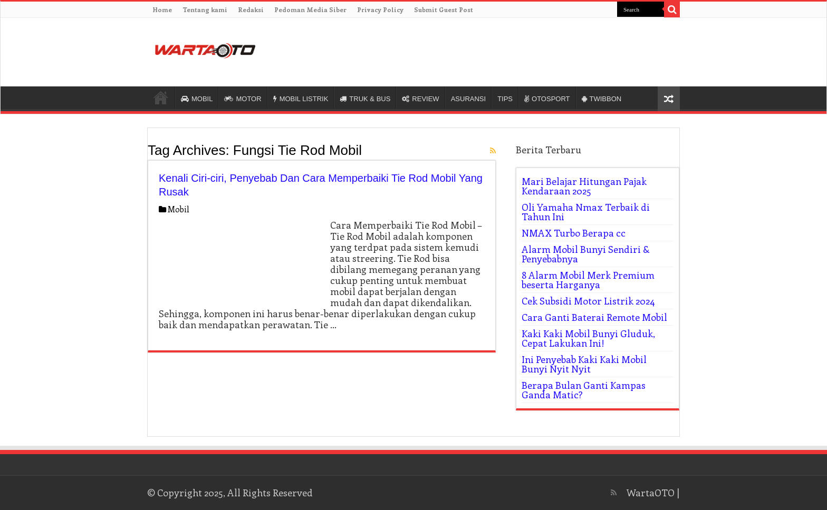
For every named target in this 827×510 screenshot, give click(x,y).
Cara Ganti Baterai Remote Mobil (594, 317)
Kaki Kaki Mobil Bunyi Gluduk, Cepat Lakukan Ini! (588, 338)
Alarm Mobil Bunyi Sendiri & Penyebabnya (586, 254)
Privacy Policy (380, 9)
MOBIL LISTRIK (301, 99)
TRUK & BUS (365, 99)
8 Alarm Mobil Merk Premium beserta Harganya (588, 280)
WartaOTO (651, 492)
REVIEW (420, 99)
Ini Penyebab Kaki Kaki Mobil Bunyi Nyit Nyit (584, 364)
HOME (161, 97)
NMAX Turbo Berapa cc (574, 233)
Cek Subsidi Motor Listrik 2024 (588, 301)
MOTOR (242, 99)
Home (162, 9)
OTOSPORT (547, 99)
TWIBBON (602, 99)
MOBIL (197, 99)
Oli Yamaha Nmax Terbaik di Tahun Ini (586, 212)
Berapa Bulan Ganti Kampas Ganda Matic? (584, 390)
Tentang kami (204, 9)
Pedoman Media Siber (310, 9)
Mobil (178, 209)
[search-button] (672, 9)
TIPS (505, 99)
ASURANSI (468, 99)
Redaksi (251, 9)
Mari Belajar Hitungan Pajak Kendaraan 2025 (584, 186)
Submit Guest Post (443, 9)
